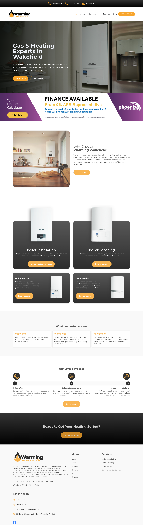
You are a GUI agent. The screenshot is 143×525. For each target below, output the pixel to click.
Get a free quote (71, 438)
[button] (94, 14)
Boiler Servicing (108, 466)
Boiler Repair (107, 469)
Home (74, 14)
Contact (75, 480)
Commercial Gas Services (111, 473)
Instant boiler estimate (41, 267)
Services (92, 14)
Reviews (106, 14)
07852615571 (21, 503)
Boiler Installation (109, 462)
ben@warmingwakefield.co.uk (28, 512)
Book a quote (85, 299)
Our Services (38, 78)
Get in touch (71, 407)
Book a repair (24, 299)
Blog (115, 14)
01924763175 (21, 507)
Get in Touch (20, 78)
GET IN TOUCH (127, 14)
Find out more (82, 175)
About (82, 14)
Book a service (102, 267)
